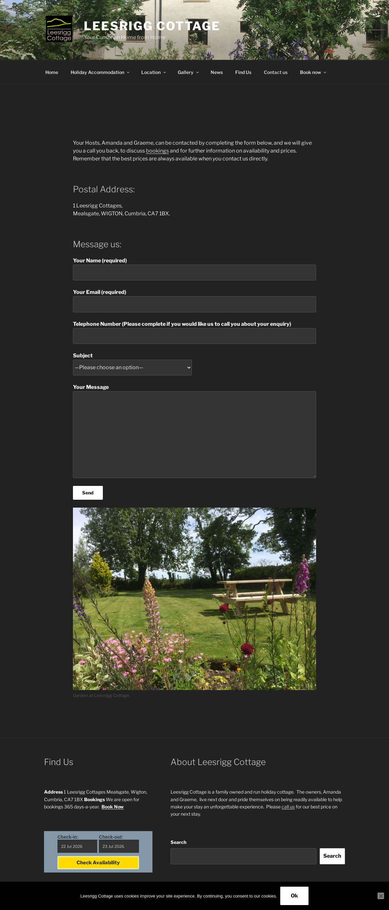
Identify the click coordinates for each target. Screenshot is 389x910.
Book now (313, 72)
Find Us (243, 72)
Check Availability (98, 863)
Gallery (189, 72)
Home (51, 72)
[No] (381, 896)
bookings (157, 151)
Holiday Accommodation (100, 72)
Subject (132, 361)
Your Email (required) (194, 300)
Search (178, 842)
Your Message (194, 431)
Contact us (275, 72)
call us (288, 806)
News (217, 72)
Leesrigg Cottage (152, 26)
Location (154, 72)
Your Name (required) (194, 268)
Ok (294, 896)
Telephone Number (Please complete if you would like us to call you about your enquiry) (194, 332)
